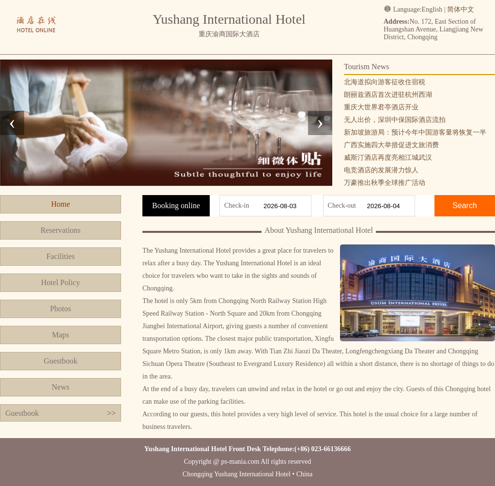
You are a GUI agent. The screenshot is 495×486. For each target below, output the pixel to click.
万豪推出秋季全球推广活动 (384, 182)
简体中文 (460, 9)
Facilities (60, 256)
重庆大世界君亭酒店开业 (381, 107)
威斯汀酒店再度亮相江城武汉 (388, 157)
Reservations (61, 230)
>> (111, 413)
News (60, 387)
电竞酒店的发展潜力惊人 (381, 170)
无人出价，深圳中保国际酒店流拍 (395, 119)
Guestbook (60, 361)
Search (464, 205)
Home (60, 204)
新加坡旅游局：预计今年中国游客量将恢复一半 (415, 132)
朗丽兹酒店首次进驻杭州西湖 (388, 94)
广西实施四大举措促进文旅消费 (391, 145)
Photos (60, 308)
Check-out (342, 205)
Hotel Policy (60, 282)
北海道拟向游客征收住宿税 (384, 82)
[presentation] (12, 123)
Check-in (236, 205)
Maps (60, 335)
